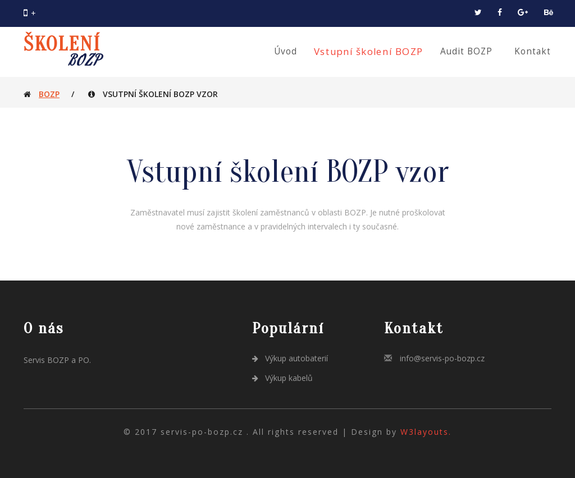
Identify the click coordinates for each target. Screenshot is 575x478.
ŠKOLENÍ (62, 52)
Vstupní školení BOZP (368, 51)
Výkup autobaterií (290, 358)
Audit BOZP (466, 51)
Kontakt (532, 51)
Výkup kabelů (282, 378)
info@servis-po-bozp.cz (442, 358)
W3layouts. (425, 431)
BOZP (49, 94)
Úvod (285, 51)
